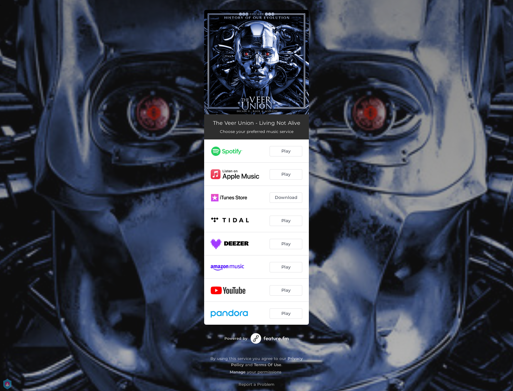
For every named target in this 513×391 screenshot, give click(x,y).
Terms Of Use (267, 364)
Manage (238, 371)
